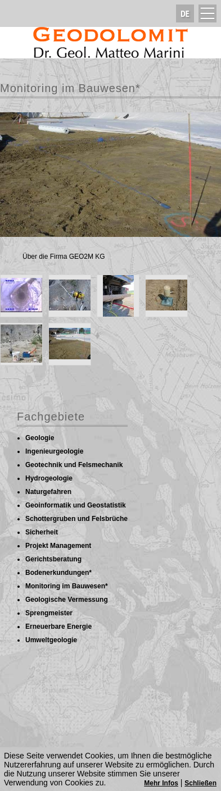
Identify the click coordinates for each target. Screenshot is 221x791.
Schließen (200, 783)
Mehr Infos (161, 783)
